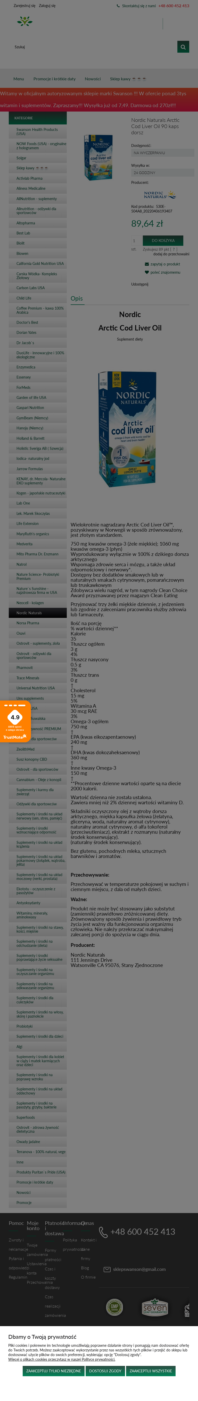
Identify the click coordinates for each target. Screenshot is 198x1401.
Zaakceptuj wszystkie (151, 1371)
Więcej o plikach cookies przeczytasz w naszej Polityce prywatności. (61, 1359)
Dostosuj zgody (105, 1371)
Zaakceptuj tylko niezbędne (53, 1371)
